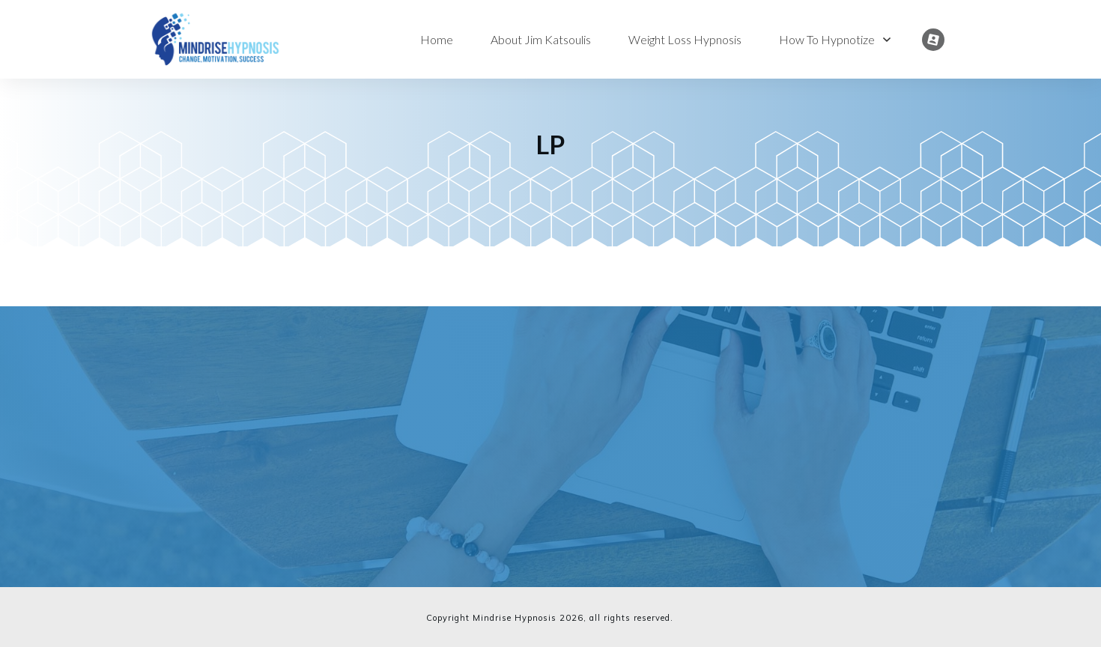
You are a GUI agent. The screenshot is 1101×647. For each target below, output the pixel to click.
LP (550, 144)
